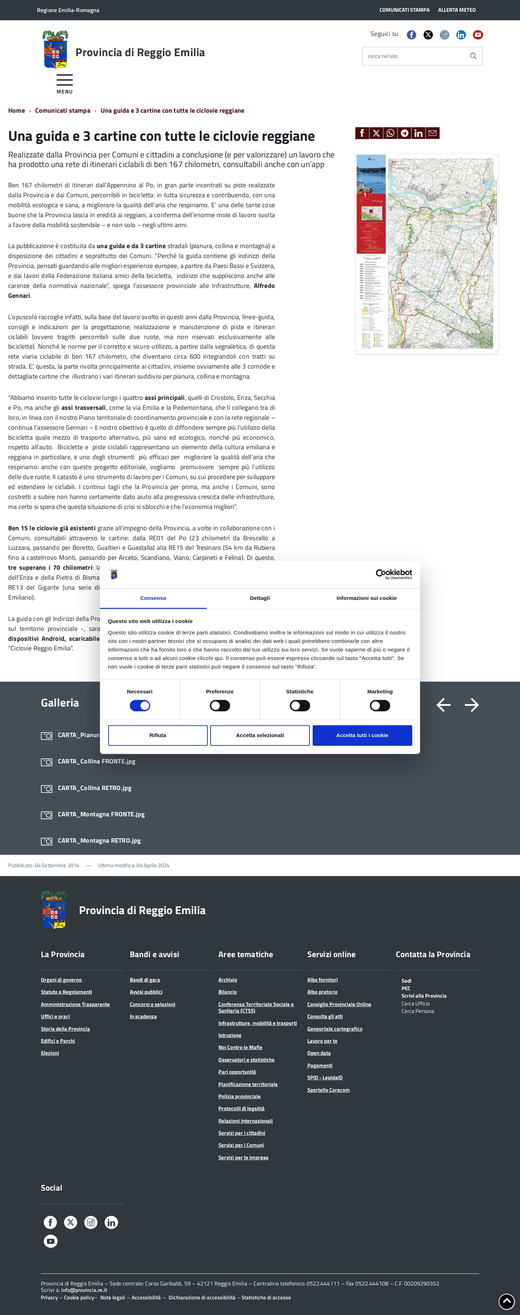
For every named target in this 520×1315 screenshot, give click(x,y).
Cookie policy (79, 1297)
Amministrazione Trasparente (75, 1004)
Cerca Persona (418, 1010)
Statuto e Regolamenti (66, 992)
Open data (319, 1053)
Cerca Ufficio (416, 1003)
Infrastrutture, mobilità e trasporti (257, 1023)
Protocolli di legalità (241, 1108)
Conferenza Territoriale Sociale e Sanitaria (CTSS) (256, 1007)
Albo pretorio (322, 992)
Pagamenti (320, 1065)
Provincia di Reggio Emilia (140, 52)
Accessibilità (146, 1297)
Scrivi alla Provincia (424, 995)
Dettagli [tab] (260, 598)
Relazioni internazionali (245, 1121)
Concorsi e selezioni (152, 1004)
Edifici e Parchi (58, 1041)
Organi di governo (61, 980)
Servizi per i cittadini (241, 1133)
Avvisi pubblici (146, 992)
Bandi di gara (145, 980)
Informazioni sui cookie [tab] (367, 598)
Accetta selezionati (260, 735)
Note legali (112, 1297)
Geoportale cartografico (334, 1029)
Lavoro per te (322, 1041)
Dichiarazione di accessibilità (202, 1297)
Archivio (227, 980)
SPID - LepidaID (325, 1077)
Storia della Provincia (65, 1029)
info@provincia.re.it (84, 1290)
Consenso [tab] (153, 598)
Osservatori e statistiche (246, 1060)
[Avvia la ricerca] (473, 56)
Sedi (407, 980)
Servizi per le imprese (243, 1157)
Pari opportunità (237, 1072)
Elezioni (50, 1053)
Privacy (49, 1297)
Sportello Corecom (328, 1090)
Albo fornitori (322, 980)
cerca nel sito (383, 56)
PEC (406, 987)
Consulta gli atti (325, 1016)
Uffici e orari (55, 1016)
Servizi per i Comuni (241, 1145)
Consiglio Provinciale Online (339, 1004)
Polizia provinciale (239, 1096)
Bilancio (227, 992)
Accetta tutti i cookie (362, 735)
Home (16, 110)
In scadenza (143, 1016)
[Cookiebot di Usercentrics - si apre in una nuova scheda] (381, 574)
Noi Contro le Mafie (240, 1047)
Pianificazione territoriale (248, 1084)
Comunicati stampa (62, 110)
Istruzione (230, 1035)
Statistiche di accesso (265, 1297)
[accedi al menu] (65, 83)
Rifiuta (157, 735)
